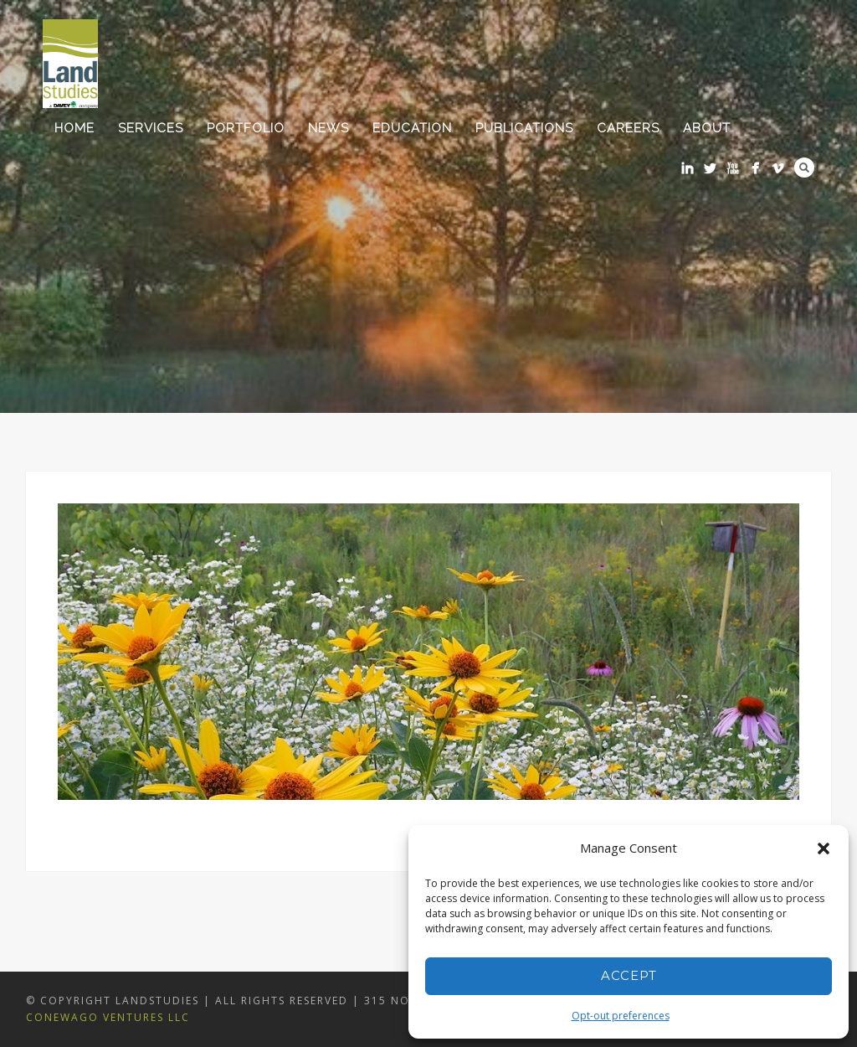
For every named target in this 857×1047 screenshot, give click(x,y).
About (707, 128)
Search (804, 167)
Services (150, 128)
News (328, 128)
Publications (524, 128)
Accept (629, 975)
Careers (628, 128)
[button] (823, 848)
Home (74, 128)
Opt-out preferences (621, 1015)
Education (412, 128)
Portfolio (246, 128)
